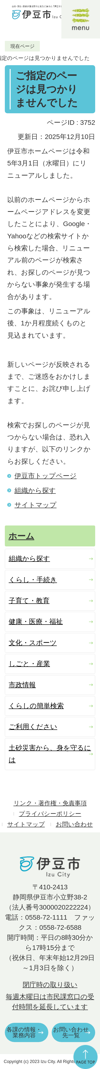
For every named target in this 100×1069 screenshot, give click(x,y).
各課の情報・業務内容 (24, 1032)
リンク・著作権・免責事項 (50, 803)
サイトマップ (35, 505)
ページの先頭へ (85, 1057)
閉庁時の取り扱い (50, 984)
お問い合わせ (74, 824)
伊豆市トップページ (45, 476)
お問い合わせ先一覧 (71, 1032)
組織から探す (35, 490)
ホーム (21, 536)
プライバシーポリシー (50, 813)
